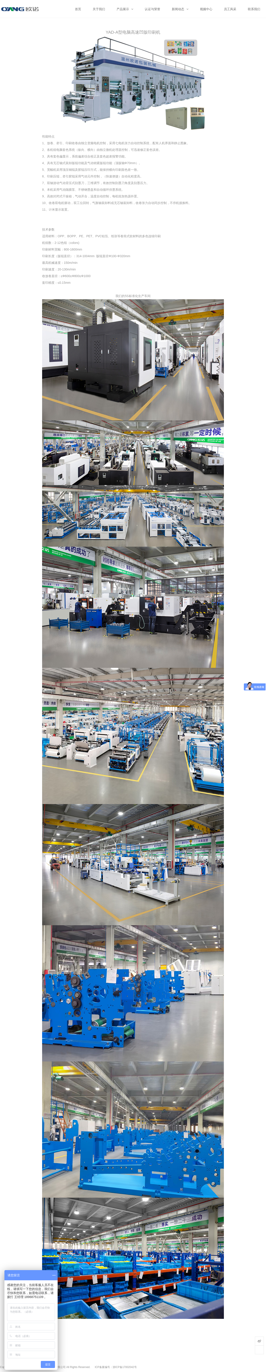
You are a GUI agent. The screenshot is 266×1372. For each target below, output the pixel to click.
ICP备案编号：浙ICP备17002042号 (116, 1367)
